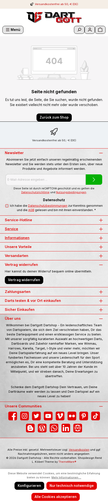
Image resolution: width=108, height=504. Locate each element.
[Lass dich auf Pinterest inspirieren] (83, 416)
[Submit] (94, 179)
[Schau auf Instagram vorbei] (24, 416)
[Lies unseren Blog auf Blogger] (30, 428)
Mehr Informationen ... (66, 477)
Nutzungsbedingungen (71, 192)
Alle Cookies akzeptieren (56, 497)
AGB (31, 210)
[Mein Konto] (90, 30)
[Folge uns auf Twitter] (36, 416)
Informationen (17, 238)
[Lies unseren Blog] (42, 428)
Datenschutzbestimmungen (47, 205)
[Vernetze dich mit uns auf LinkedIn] (65, 428)
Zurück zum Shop (54, 117)
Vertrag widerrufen (24, 280)
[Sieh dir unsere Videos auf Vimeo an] (60, 416)
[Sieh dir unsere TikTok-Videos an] (95, 416)
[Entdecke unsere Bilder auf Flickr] (71, 416)
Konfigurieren (29, 486)
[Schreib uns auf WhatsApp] (54, 428)
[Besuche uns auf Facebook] (12, 416)
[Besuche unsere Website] (77, 428)
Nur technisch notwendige (72, 486)
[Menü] (12, 30)
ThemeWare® (67, 461)
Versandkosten (79, 449)
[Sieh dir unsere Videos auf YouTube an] (48, 416)
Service (11, 229)
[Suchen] (79, 30)
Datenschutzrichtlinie (35, 192)
